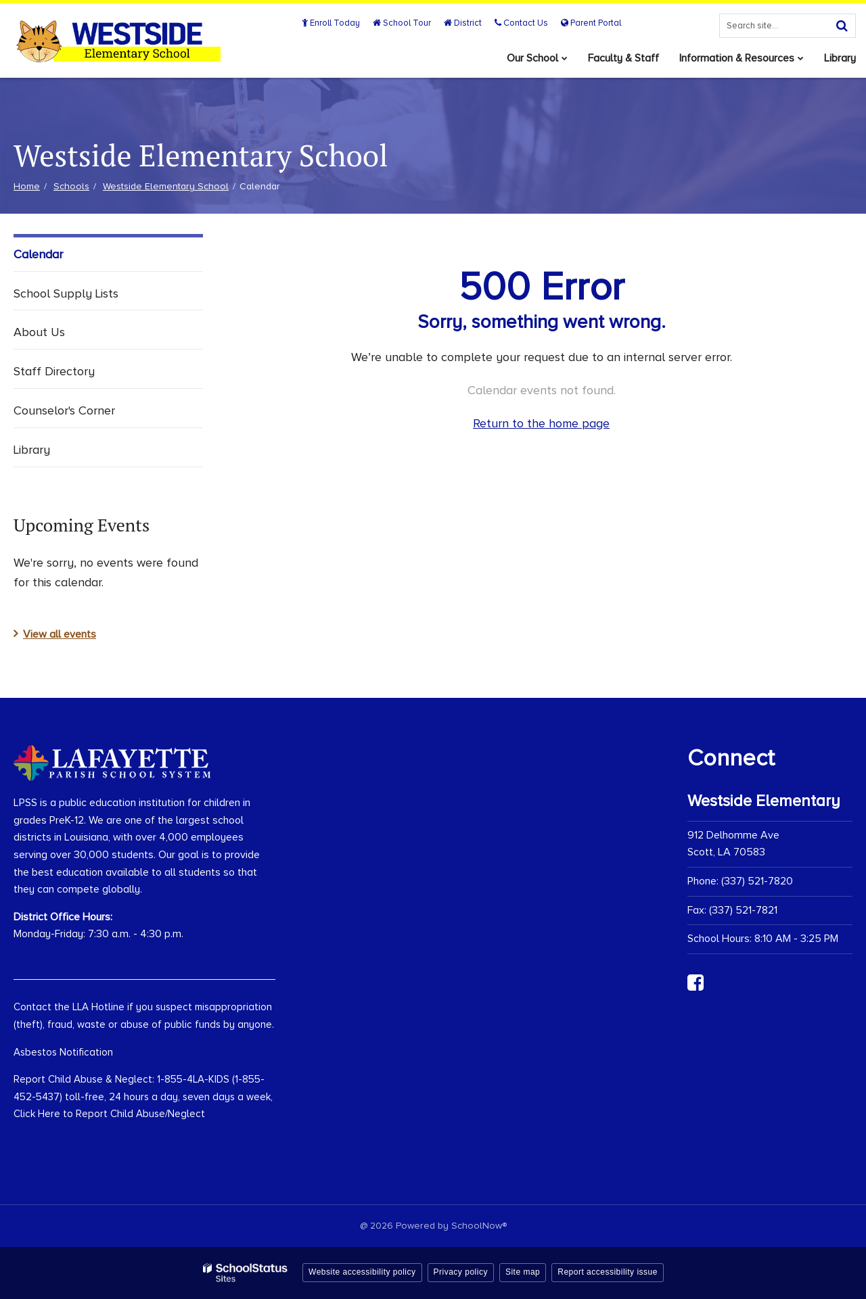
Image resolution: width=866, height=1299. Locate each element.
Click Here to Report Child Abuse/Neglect (109, 1114)
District (463, 23)
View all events (59, 634)
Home (27, 186)
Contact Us (521, 23)
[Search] (841, 25)
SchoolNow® (479, 1225)
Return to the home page (541, 423)
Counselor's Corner (64, 410)
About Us (39, 332)
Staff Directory (54, 371)
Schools (71, 186)
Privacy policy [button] (461, 1272)
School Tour (402, 23)
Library (32, 449)
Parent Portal (591, 23)
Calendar (38, 254)
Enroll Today (331, 23)
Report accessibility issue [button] (607, 1272)
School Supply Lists (66, 293)
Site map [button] (522, 1272)
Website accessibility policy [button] (362, 1272)
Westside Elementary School (166, 186)
